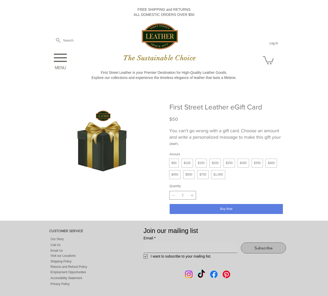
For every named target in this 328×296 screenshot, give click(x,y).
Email (150, 238)
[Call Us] (72, 245)
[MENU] (60, 60)
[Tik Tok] (201, 274)
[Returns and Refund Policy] (75, 266)
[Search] (64, 40)
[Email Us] (68, 250)
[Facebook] (214, 274)
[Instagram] (189, 274)
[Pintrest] (226, 274)
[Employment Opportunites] (75, 272)
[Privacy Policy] (75, 284)
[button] (268, 59)
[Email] (189, 247)
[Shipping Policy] (75, 261)
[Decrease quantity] (173, 195)
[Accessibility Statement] (75, 278)
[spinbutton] (183, 195)
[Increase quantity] (192, 195)
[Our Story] (72, 239)
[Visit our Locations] (75, 256)
